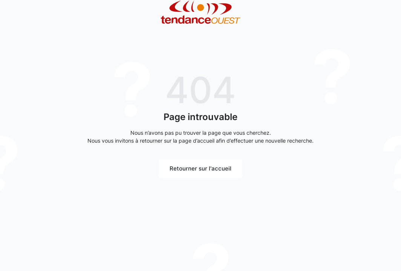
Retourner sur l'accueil (200, 168)
